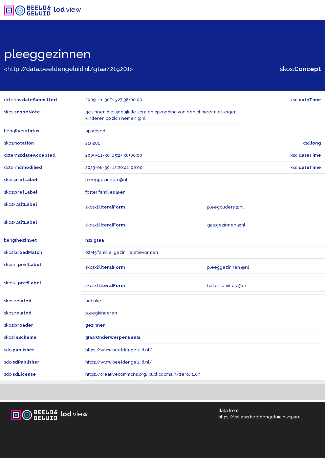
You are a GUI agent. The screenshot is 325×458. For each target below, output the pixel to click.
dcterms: (30, 99)
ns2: (94, 240)
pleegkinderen (101, 312)
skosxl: (20, 204)
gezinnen (95, 325)
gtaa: (112, 337)
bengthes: (21, 130)
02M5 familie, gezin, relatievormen (121, 252)
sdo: (19, 349)
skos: (300, 68)
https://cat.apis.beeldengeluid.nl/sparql (260, 416)
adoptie (93, 300)
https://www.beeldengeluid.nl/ (118, 349)
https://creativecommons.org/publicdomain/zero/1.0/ (142, 374)
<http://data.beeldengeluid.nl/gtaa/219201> (68, 68)
